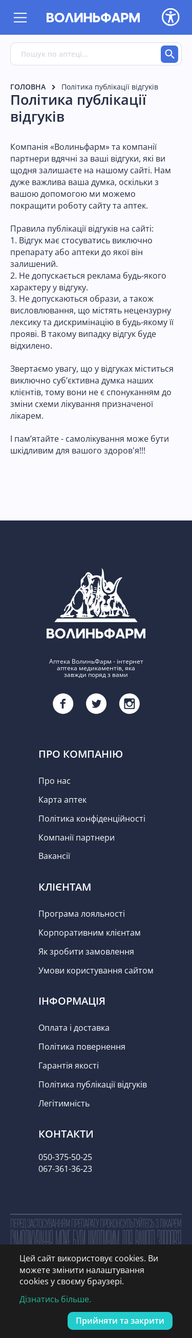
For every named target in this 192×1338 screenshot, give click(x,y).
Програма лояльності (81, 913)
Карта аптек (62, 799)
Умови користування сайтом (96, 970)
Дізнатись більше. (55, 1299)
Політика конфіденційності (91, 818)
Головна (28, 87)
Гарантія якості (68, 1065)
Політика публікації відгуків (92, 1084)
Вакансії (54, 855)
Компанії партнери (76, 837)
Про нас (54, 780)
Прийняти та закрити (120, 1320)
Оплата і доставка (74, 1027)
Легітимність (64, 1103)
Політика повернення (81, 1046)
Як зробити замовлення (86, 951)
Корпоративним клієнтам (89, 932)
